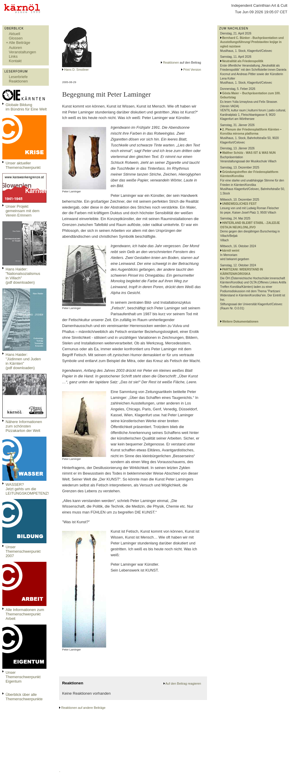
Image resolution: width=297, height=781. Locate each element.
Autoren (15, 47)
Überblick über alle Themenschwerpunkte (24, 696)
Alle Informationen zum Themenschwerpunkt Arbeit (25, 614)
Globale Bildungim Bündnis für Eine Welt (26, 107)
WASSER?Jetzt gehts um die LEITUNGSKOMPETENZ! (27, 489)
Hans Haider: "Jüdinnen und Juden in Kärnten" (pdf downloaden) (23, 361)
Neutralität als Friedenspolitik (242, 61)
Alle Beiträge (19, 42)
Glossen (16, 38)
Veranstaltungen (22, 52)
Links (13, 56)
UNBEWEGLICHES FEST (239, 203)
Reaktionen (18, 81)
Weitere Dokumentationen (240, 321)
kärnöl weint (230, 250)
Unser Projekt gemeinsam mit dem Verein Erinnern (22, 210)
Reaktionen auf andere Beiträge (83, 707)
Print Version (192, 69)
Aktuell (14, 34)
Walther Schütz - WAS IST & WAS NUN (249, 152)
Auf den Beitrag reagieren (183, 683)
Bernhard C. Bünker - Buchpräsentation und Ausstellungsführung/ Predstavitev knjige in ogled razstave (252, 42)
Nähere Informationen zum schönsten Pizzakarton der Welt (24, 426)
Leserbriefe (18, 77)
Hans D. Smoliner (76, 69)
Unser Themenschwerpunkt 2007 (23, 551)
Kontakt (15, 61)
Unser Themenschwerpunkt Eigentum (23, 676)
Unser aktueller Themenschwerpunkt (23, 165)
